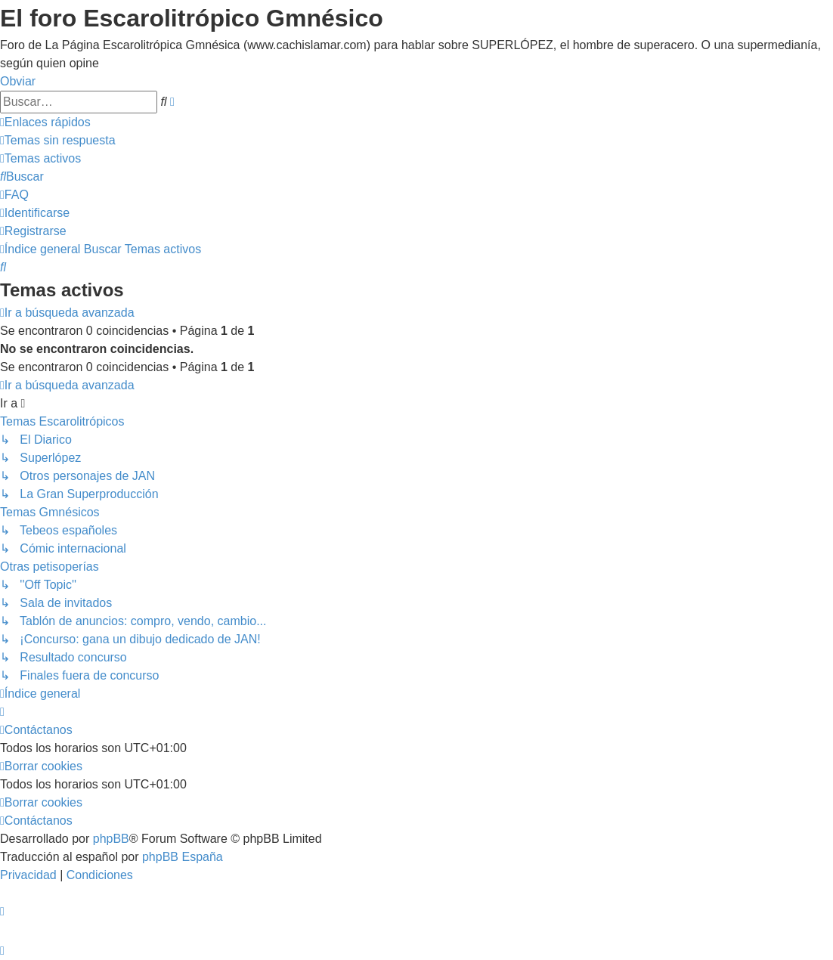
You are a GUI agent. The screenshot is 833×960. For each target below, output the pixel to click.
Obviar (18, 81)
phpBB (111, 838)
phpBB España (182, 856)
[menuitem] (58, 140)
